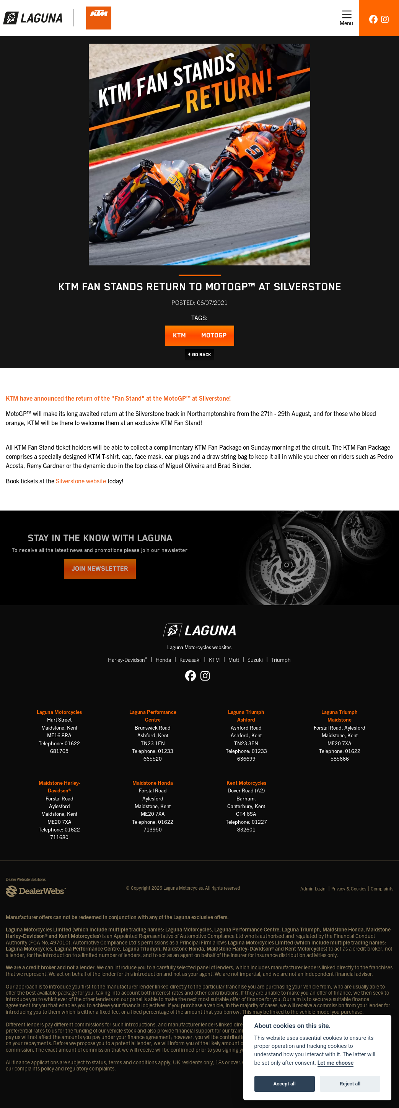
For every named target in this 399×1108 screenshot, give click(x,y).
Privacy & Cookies (348, 888)
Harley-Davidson (127, 659)
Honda (163, 659)
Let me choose (336, 1063)
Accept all (285, 1084)
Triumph (281, 659)
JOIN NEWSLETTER (100, 569)
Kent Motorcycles (246, 782)
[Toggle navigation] (346, 18)
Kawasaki (189, 659)
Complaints (382, 888)
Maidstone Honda (152, 782)
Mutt (233, 659)
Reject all (350, 1084)
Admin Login (313, 888)
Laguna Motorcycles (59, 712)
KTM (179, 335)
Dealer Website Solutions (26, 879)
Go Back (199, 355)
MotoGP (213, 335)
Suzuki (255, 659)
